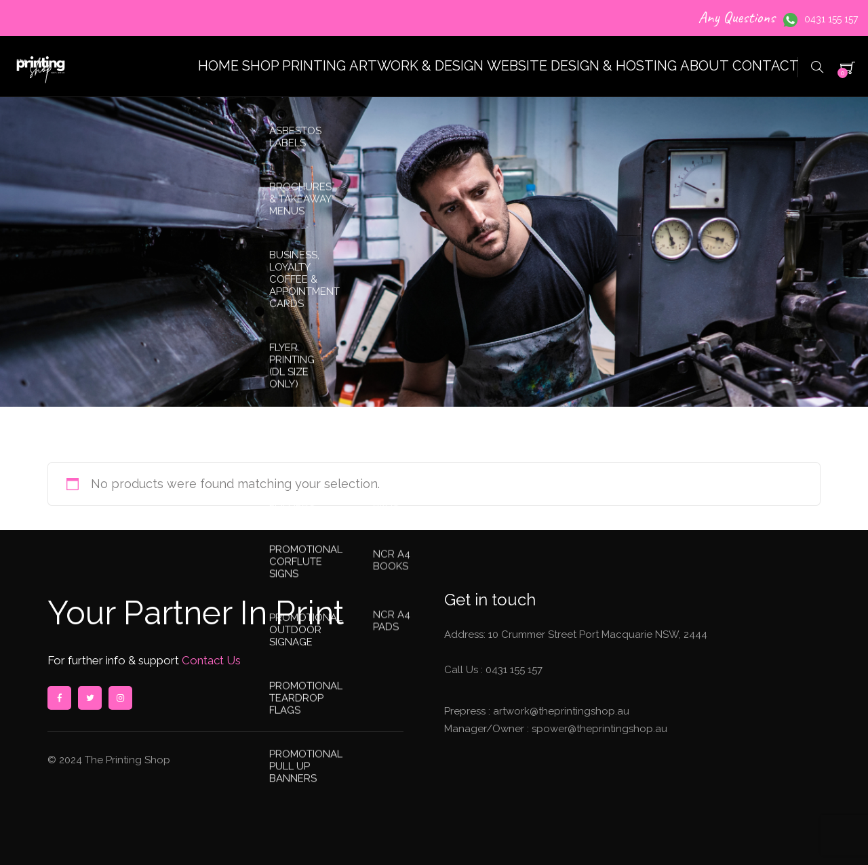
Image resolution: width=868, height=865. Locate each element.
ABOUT (672, 66)
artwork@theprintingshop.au (559, 711)
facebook (59, 698)
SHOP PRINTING (207, 66)
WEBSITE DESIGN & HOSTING (530, 66)
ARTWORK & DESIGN (350, 66)
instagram (120, 698)
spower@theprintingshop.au (598, 729)
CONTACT (755, 66)
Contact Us (210, 660)
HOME (108, 66)
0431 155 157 (831, 19)
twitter (89, 698)
